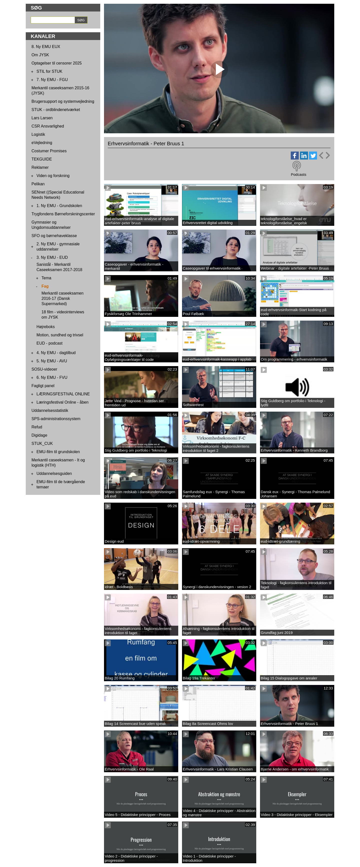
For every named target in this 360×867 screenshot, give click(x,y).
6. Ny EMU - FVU (52, 377)
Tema (46, 278)
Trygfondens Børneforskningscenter (63, 214)
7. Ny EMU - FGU (52, 80)
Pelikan (38, 184)
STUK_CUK (42, 443)
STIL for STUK (49, 71)
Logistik (38, 134)
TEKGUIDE (42, 159)
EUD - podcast (49, 343)
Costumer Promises (49, 151)
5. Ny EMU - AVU (51, 361)
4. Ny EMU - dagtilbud (56, 353)
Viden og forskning (53, 176)
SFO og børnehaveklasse (54, 236)
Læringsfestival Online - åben (62, 402)
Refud (37, 427)
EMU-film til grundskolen (58, 452)
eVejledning (42, 143)
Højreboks (45, 327)
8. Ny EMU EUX (46, 47)
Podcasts (298, 174)
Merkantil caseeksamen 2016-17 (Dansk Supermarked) (63, 298)
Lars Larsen (42, 118)
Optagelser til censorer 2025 (57, 63)
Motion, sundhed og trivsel (59, 335)
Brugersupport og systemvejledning (63, 101)
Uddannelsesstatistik (50, 410)
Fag (45, 286)
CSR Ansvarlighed (48, 126)
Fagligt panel (43, 386)
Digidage (39, 435)
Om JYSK (40, 55)
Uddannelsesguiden (54, 473)
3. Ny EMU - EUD (52, 257)
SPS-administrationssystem (56, 419)
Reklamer (40, 167)
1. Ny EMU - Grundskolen (59, 206)
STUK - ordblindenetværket (56, 110)
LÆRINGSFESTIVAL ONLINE (63, 394)
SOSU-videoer (44, 369)
